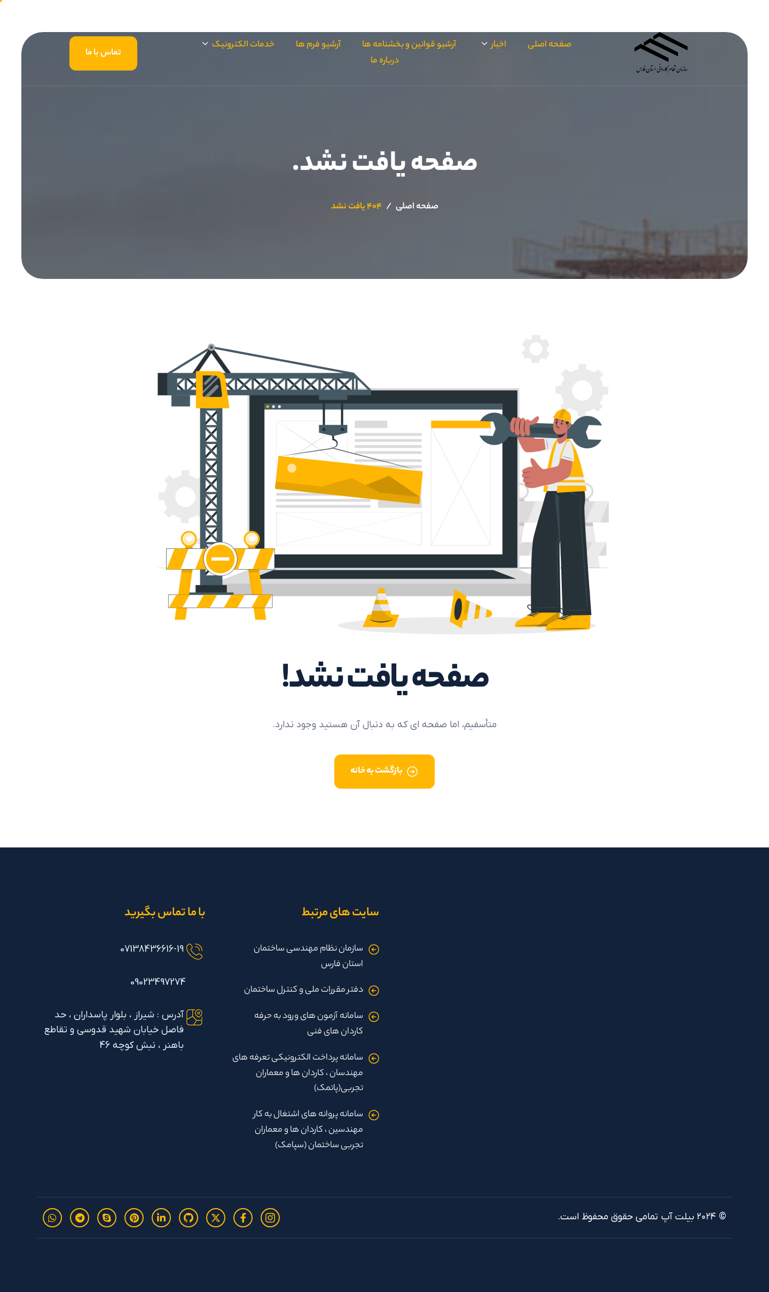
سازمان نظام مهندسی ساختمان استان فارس (308, 957)
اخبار (494, 45)
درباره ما (385, 61)
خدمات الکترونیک (238, 45)
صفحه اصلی (549, 45)
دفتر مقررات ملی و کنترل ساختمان (303, 990)
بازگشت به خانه (376, 771)
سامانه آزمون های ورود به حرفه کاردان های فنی (308, 1024)
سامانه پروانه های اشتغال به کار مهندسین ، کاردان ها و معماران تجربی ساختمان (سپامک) (308, 1130)
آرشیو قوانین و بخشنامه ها (409, 45)
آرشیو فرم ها (318, 45)
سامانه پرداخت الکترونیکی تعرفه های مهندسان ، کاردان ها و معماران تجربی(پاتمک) (297, 1073)
